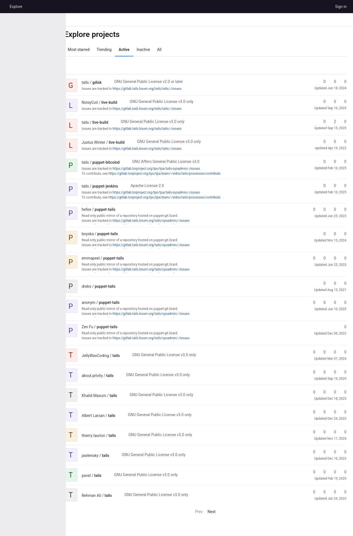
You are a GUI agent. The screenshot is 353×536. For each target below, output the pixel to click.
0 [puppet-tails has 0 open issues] (342, 209)
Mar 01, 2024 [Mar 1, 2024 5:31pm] (336, 359)
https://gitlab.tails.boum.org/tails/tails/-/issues (155, 89)
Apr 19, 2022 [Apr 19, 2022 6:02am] (337, 148)
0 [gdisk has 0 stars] (322, 81)
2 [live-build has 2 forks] (332, 121)
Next (218, 511)
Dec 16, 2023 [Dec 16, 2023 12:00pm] (337, 458)
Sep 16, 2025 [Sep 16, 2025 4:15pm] (337, 108)
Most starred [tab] (87, 49)
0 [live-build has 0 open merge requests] (342, 101)
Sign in (341, 6)
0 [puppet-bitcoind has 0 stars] (322, 161)
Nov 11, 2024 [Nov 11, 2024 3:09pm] (336, 438)
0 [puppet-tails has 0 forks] (322, 209)
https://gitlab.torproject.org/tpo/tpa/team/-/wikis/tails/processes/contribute (173, 173)
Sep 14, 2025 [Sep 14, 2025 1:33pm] (337, 379)
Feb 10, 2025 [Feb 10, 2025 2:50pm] (337, 168)
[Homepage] (4, 6)
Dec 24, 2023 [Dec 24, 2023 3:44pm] (337, 418)
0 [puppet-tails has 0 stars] (311, 209)
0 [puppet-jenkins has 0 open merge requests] (342, 185)
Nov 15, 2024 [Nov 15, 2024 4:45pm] (336, 240)
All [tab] (167, 49)
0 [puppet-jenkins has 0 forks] (332, 185)
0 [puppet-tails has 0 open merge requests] (332, 209)
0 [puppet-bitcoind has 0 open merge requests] (342, 161)
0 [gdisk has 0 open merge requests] (342, 81)
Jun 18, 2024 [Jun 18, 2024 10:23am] (337, 88)
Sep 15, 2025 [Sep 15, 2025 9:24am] (337, 128)
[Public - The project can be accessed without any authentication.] (114, 82)
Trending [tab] (112, 49)
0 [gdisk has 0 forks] (332, 81)
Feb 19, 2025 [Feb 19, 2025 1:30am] (337, 478)
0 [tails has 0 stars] (311, 352)
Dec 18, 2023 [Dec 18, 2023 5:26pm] (337, 398)
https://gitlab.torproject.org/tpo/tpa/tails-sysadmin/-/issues (164, 169)
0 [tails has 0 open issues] (342, 352)
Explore (16, 6)
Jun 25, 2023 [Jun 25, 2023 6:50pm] (337, 216)
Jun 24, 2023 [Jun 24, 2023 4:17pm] (337, 498)
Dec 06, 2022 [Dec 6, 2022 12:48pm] (337, 333)
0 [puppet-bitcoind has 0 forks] (332, 161)
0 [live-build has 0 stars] (322, 101)
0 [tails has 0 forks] (322, 352)
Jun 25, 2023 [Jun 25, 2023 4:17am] (337, 265)
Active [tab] (132, 49)
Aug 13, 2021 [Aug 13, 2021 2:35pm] (336, 290)
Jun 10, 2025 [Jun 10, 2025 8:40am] (337, 309)
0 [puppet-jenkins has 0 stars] (322, 185)
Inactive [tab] (151, 49)
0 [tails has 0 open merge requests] (332, 352)
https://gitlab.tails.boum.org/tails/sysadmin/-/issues (159, 221)
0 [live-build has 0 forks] (332, 101)
